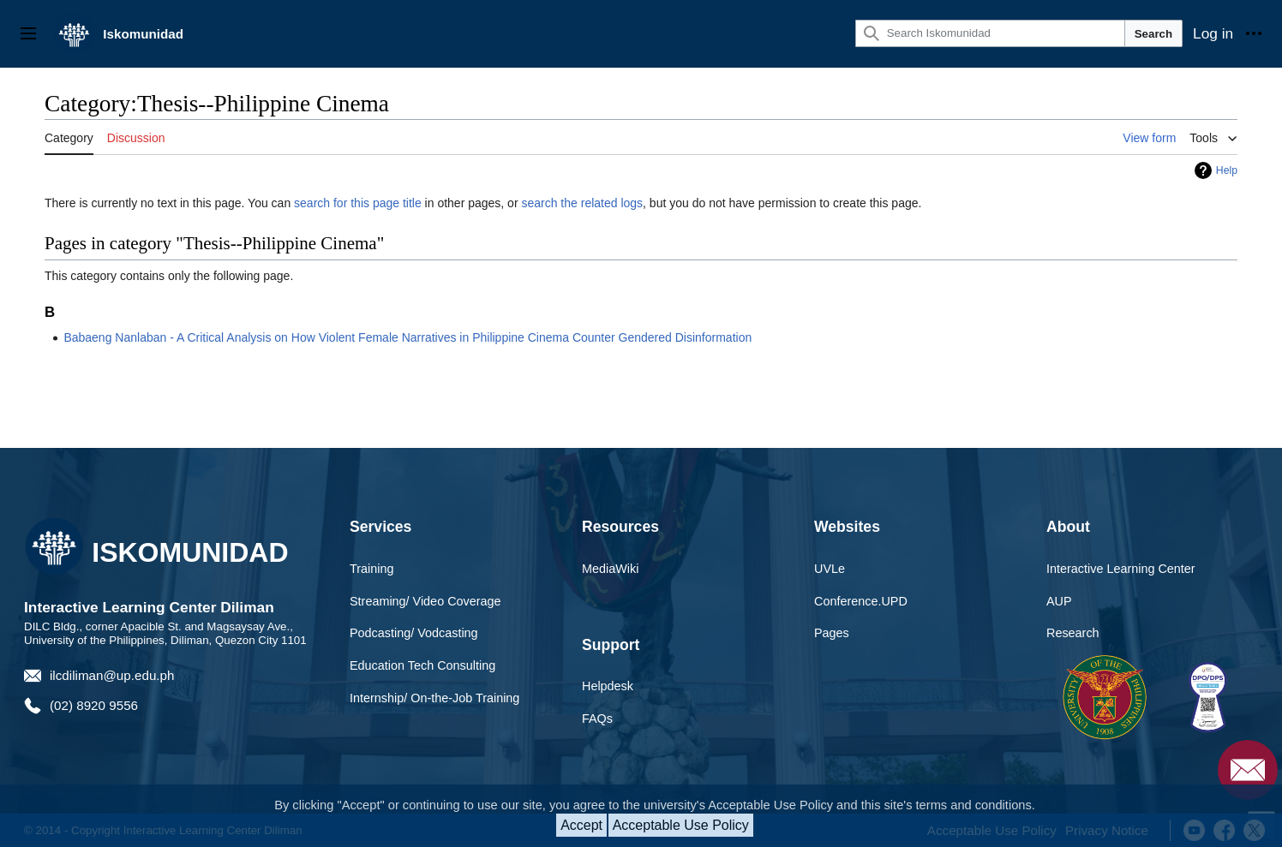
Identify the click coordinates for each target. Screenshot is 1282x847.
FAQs (597, 718)
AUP (1059, 601)
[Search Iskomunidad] (990, 33)
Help (1226, 170)
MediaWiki (610, 569)
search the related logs (582, 203)
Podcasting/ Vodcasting (414, 633)
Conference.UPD (861, 601)
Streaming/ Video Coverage (425, 601)
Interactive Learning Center (1120, 569)
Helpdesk (607, 686)
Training (371, 569)
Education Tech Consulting (422, 665)
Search (1153, 33)
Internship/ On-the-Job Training (434, 698)
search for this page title (358, 203)
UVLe (829, 569)
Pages (831, 633)
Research (1072, 633)
